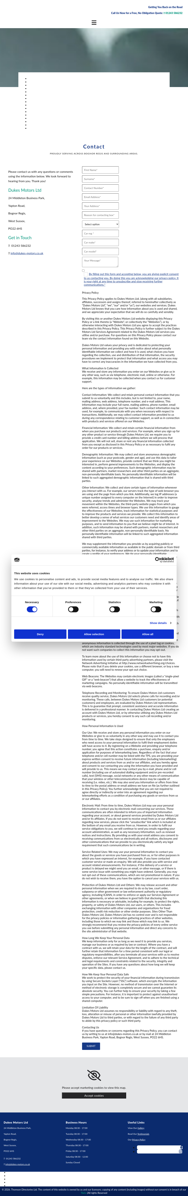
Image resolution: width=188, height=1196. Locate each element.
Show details (158, 622)
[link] (94, 1075)
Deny (40, 634)
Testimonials (143, 1134)
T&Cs (83, 1192)
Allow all (147, 634)
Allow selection (94, 634)
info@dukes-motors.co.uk (27, 253)
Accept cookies (94, 1095)
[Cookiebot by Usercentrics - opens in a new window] (158, 560)
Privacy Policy (138, 1139)
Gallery (141, 1128)
